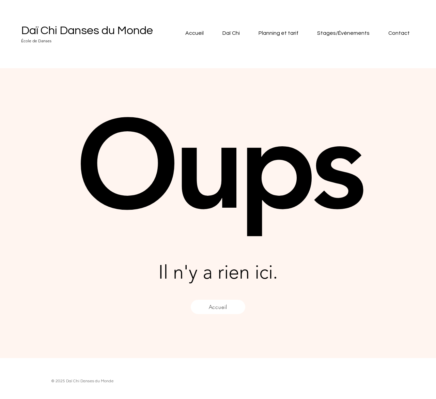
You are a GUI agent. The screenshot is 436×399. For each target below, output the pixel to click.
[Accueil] (218, 307)
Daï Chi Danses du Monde (87, 30)
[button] (227, 33)
